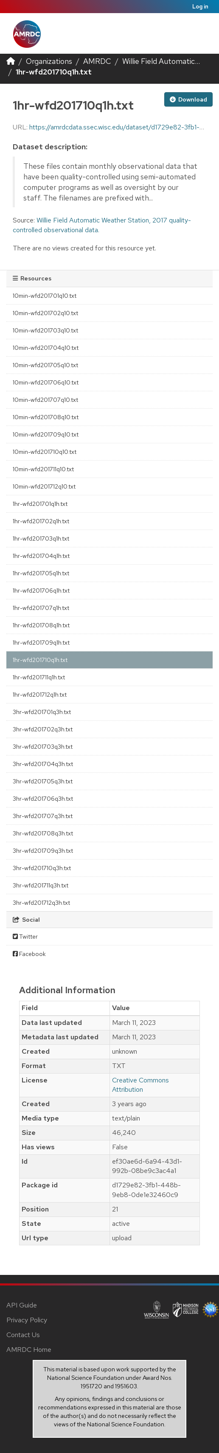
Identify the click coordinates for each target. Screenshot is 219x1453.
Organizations (49, 61)
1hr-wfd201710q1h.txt (54, 72)
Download (188, 99)
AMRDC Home (28, 1349)
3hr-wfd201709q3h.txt (43, 850)
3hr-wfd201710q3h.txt (42, 868)
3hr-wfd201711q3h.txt (40, 885)
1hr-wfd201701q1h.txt (40, 504)
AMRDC (97, 61)
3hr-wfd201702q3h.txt (43, 729)
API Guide (21, 1305)
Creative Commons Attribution (140, 1085)
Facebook (29, 954)
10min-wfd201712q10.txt (44, 486)
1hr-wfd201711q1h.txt (39, 677)
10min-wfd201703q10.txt (45, 330)
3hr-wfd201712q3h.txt (41, 902)
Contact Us (23, 1334)
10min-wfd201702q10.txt (45, 313)
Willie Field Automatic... (161, 61)
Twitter (25, 936)
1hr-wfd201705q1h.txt (41, 573)
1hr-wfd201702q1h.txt (41, 521)
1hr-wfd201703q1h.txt (41, 538)
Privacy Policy (26, 1320)
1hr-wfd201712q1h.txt (40, 694)
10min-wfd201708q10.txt (46, 417)
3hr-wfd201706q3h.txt (43, 798)
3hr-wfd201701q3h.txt (42, 712)
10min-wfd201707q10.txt (45, 400)
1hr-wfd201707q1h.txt (41, 608)
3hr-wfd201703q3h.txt (43, 746)
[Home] (10, 61)
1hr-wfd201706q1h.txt (41, 590)
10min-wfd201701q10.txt (44, 295)
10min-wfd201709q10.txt (46, 434)
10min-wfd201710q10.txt (44, 452)
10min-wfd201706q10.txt (46, 382)
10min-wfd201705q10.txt (45, 365)
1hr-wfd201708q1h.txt (41, 625)
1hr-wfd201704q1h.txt (41, 556)
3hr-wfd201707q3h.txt (43, 816)
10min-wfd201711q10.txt (43, 469)
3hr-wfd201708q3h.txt (43, 833)
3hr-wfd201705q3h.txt (43, 781)
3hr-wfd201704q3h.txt (43, 764)
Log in (200, 6)
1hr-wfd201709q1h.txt (41, 642)
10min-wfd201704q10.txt (46, 348)
